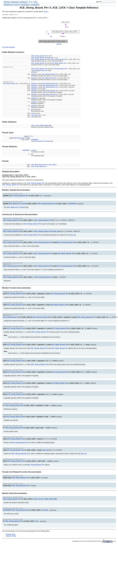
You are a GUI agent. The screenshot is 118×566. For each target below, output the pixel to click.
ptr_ (32, 154)
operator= (34, 74)
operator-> (34, 102)
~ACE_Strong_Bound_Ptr (39, 70)
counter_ (34, 150)
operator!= (34, 91)
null (32, 117)
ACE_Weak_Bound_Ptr (58, 63)
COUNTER (34, 140)
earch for (99, 1)
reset (32, 113)
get (32, 110)
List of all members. (8, 47)
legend (59, 44)
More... (46, 11)
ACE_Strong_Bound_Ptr (39, 56)
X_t (32, 136)
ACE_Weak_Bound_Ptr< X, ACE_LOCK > (44, 165)
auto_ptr (50, 58)
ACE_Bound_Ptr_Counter (22, 138)
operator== (34, 85)
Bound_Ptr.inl (11, 533)
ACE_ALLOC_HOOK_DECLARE (41, 125)
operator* (34, 106)
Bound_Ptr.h (10, 531)
